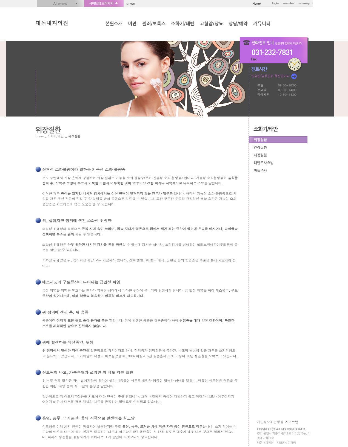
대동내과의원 (51, 23)
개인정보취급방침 (270, 421)
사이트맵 (291, 421)
